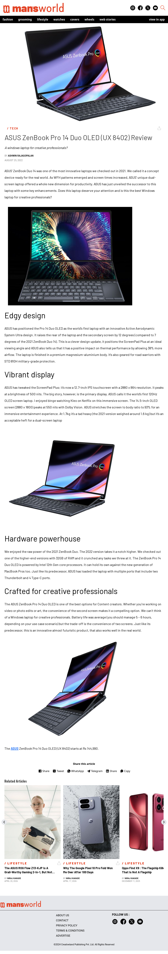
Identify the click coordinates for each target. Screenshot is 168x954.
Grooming (25, 19)
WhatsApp (75, 771)
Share (43, 771)
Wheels (89, 19)
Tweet (58, 771)
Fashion (8, 19)
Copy (125, 771)
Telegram (95, 771)
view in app (157, 19)
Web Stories (108, 19)
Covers (74, 19)
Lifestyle (42, 19)
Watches (59, 19)
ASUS (15, 748)
